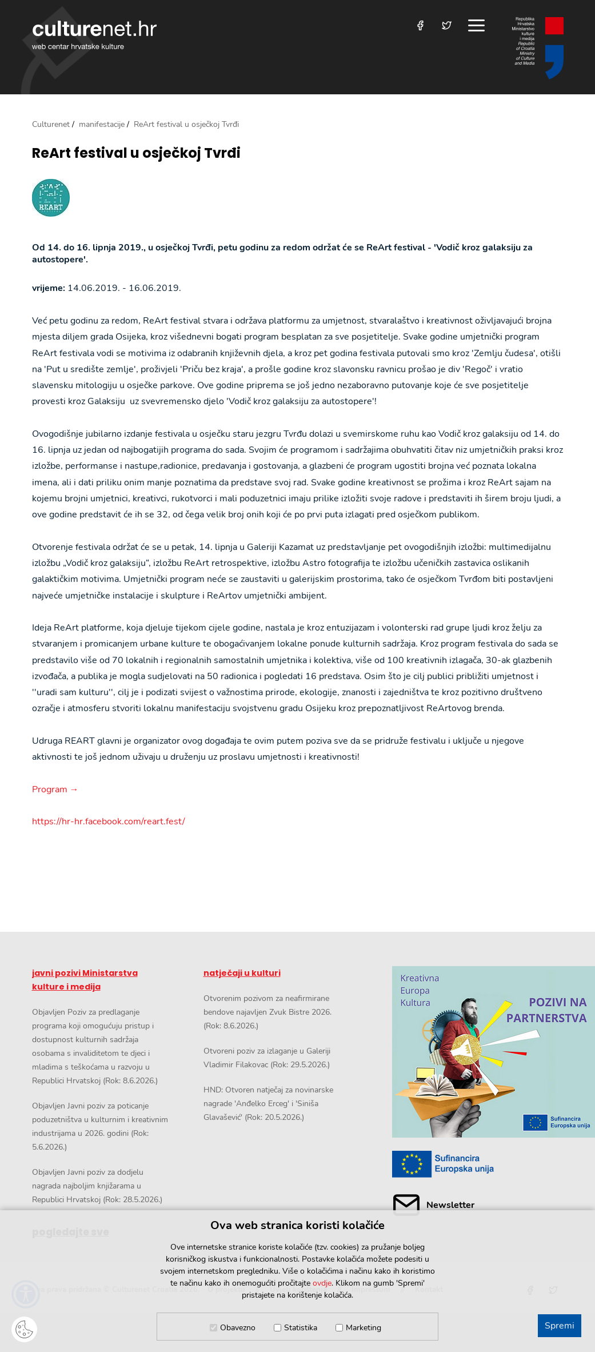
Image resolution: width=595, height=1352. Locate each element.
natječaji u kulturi (242, 973)
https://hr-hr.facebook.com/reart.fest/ (108, 821)
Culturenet (51, 124)
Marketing (363, 1327)
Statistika (300, 1327)
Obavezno (237, 1327)
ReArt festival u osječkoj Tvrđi (136, 153)
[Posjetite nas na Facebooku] (420, 25)
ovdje (322, 1283)
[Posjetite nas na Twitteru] (447, 25)
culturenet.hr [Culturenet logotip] (94, 35)
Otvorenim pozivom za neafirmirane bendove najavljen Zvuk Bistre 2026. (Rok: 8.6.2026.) (267, 1012)
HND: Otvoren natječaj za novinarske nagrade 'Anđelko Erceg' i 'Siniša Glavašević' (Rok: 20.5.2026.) (268, 1103)
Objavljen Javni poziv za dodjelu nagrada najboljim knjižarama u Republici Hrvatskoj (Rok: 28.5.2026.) (97, 1186)
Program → (55, 789)
